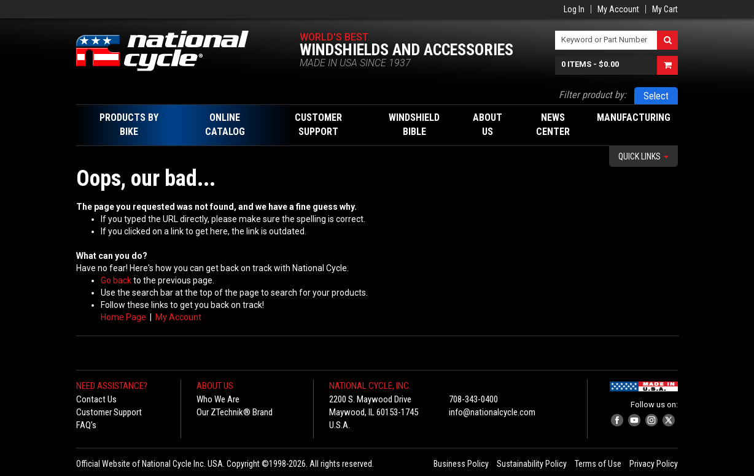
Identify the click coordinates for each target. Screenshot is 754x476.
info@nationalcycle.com (492, 412)
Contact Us (96, 399)
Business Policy (461, 464)
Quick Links (643, 156)
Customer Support (109, 412)
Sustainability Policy (532, 464)
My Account (618, 9)
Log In (574, 9)
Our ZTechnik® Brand (234, 412)
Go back (116, 280)
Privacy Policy (653, 464)
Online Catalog (225, 124)
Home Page (123, 317)
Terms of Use (598, 464)
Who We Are (217, 399)
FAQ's (86, 425)
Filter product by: (592, 95)
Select (656, 96)
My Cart (665, 9)
